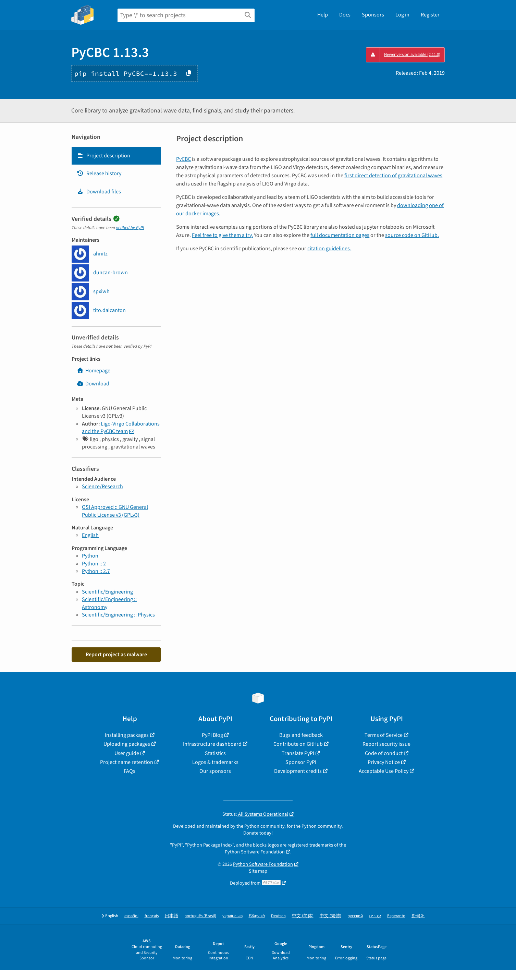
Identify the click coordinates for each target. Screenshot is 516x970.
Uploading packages (126, 744)
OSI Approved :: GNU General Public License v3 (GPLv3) (115, 510)
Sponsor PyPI (300, 762)
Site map (258, 871)
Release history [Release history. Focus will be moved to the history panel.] (99, 173)
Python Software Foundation (255, 851)
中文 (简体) (303, 916)
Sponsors (373, 15)
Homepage (93, 370)
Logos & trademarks (215, 762)
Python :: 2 (94, 563)
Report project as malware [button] (116, 654)
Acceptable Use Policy (383, 771)
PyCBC (183, 159)
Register (430, 15)
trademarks (321, 845)
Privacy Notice (384, 762)
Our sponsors (215, 771)
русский (355, 916)
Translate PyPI (298, 753)
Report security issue (386, 744)
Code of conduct (384, 753)
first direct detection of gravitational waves (393, 175)
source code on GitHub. (412, 235)
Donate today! (258, 833)
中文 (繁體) (330, 916)
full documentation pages (339, 235)
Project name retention (126, 762)
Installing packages (127, 735)
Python (90, 556)
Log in (402, 15)
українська (232, 916)
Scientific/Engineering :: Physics (118, 615)
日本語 (171, 916)
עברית (375, 916)
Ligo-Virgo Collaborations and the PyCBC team (121, 427)
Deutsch (278, 916)
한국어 (418, 916)
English (90, 535)
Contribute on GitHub (298, 744)
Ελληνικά (257, 916)
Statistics (215, 753)
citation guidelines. (329, 248)
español (131, 916)
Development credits (298, 771)
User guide (126, 753)
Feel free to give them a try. (222, 235)
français (152, 916)
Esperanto (396, 916)
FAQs (129, 771)
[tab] (116, 156)
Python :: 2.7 (96, 571)
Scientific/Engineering (107, 592)
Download (93, 383)
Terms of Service (384, 735)
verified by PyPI (130, 228)
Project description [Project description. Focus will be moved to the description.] (103, 155)
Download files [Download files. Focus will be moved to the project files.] (99, 191)
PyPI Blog (212, 735)
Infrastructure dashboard (212, 744)
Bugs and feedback (301, 735)
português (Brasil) (200, 916)
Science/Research (102, 486)
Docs (345, 15)
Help (322, 15)
